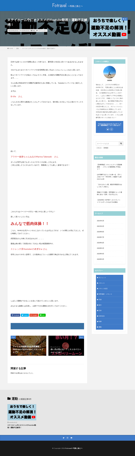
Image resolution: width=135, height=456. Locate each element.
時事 (100, 321)
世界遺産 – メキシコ (105, 294)
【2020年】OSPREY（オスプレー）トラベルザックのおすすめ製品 (109, 201)
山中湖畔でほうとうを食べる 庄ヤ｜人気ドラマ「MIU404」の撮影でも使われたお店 (109, 177)
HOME (11, 48)
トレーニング (41, 30)
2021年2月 (100, 226)
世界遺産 (106, 147)
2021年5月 (100, 221)
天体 (100, 299)
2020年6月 (100, 243)
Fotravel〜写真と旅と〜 (73, 448)
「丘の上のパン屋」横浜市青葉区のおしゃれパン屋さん (109, 186)
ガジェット (102, 277)
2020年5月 (100, 248)
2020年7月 (100, 237)
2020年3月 (100, 259)
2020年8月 (100, 232)
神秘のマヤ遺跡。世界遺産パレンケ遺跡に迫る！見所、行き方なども (109, 193)
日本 (100, 310)
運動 (33, 30)
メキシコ (99, 147)
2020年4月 (100, 254)
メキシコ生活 (103, 288)
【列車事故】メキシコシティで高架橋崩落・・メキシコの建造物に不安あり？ (109, 167)
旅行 (100, 305)
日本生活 (102, 316)
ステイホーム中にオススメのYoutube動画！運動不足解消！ (39, 48)
